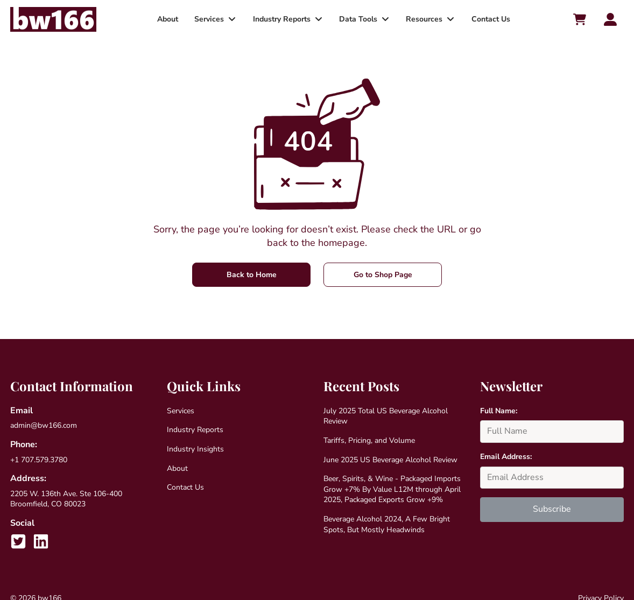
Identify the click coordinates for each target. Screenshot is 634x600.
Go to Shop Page (383, 275)
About (170, 19)
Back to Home (252, 275)
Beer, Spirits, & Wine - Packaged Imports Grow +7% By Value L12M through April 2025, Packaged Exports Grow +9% (392, 489)
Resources (422, 19)
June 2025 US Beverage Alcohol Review (390, 460)
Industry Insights (195, 449)
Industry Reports (282, 19)
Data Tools (357, 19)
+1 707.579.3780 (38, 460)
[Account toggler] (610, 19)
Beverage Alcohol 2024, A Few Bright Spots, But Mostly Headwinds (386, 524)
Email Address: (506, 456)
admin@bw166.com (43, 425)
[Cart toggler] (579, 19)
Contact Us (487, 19)
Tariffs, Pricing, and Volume (369, 440)
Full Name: (498, 411)
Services (211, 19)
